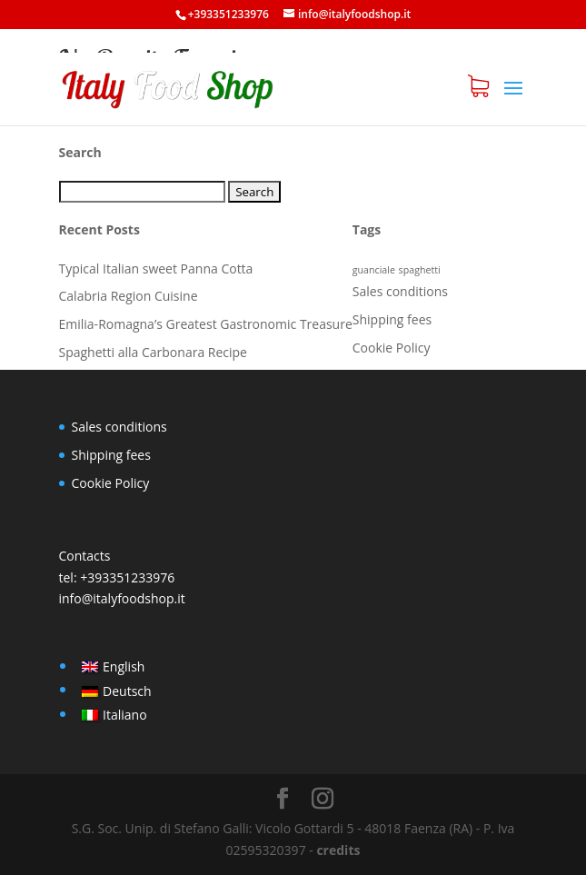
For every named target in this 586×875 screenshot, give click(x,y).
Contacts (85, 555)
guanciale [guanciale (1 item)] (374, 269)
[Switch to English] (117, 667)
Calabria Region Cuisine (128, 295)
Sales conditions (400, 291)
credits (338, 850)
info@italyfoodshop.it (122, 598)
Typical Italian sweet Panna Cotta (156, 268)
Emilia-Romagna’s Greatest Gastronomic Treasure (206, 324)
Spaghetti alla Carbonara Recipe (153, 352)
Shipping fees (392, 319)
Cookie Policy (392, 347)
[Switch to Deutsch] (117, 690)
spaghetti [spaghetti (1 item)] (420, 269)
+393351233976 (127, 577)
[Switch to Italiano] (117, 715)
